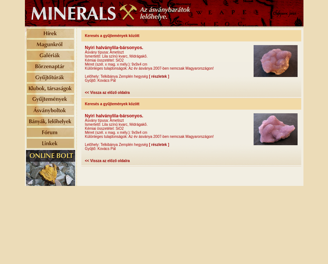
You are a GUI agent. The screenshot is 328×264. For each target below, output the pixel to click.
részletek (159, 76)
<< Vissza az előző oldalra (107, 93)
